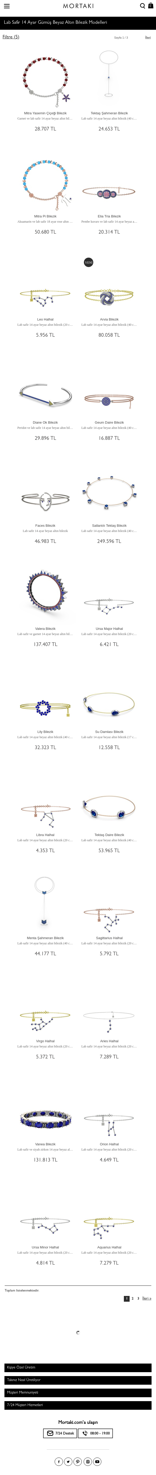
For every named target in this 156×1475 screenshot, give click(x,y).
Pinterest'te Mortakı (77, 1462)
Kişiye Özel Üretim (21, 1368)
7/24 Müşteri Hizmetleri (25, 1405)
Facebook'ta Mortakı (59, 1462)
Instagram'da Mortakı (88, 1462)
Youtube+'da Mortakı (97, 1462)
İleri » (146, 1299)
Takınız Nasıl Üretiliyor (24, 1380)
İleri (148, 37)
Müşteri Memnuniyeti (22, 1393)
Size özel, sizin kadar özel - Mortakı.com (78, 5)
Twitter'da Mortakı (68, 1462)
